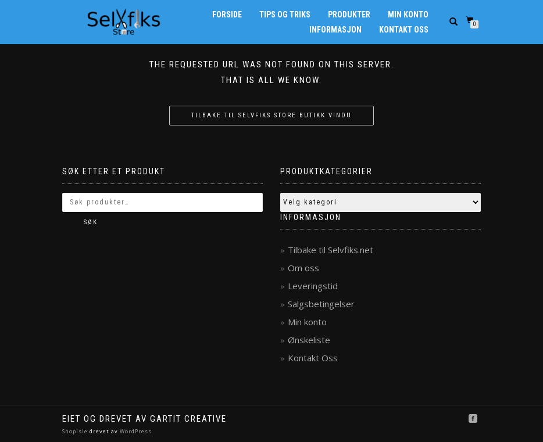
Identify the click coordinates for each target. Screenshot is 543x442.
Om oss (303, 268)
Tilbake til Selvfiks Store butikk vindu (271, 115)
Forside (227, 14)
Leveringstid (313, 286)
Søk (91, 222)
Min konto (408, 14)
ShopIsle (76, 431)
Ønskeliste (309, 340)
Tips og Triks (284, 14)
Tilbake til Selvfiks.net (330, 250)
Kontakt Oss (403, 29)
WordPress (135, 431)
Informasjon (335, 29)
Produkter (349, 14)
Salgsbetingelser (321, 304)
